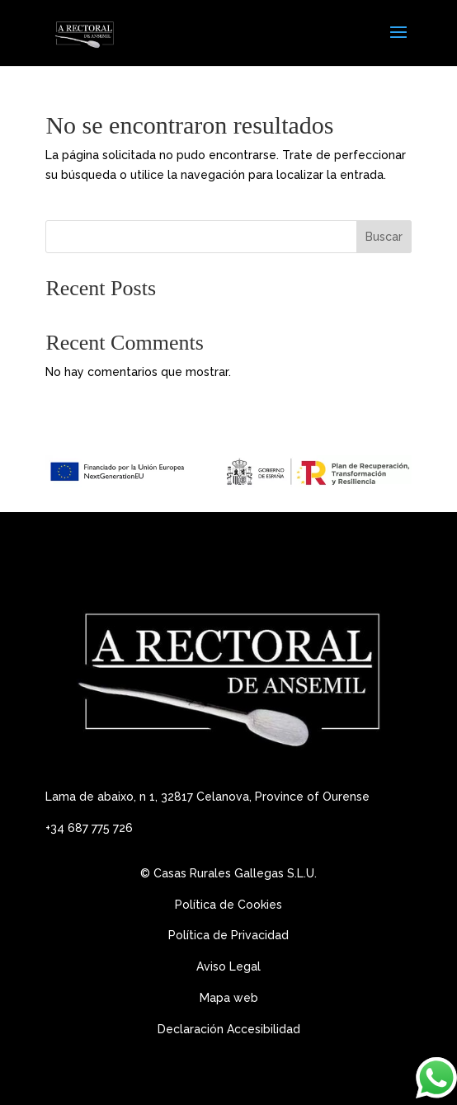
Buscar (384, 236)
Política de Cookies (228, 904)
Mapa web (229, 997)
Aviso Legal (230, 966)
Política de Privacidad (228, 935)
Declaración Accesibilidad (229, 1029)
